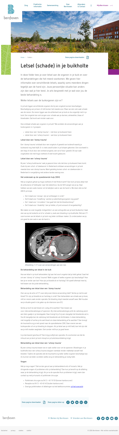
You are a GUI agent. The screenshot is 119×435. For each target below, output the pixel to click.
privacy (13, 430)
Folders (30, 57)
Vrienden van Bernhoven (82, 418)
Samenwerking (52, 5)
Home (22, 57)
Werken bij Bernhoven (59, 418)
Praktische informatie (37, 6)
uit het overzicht (77, 387)
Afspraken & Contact (81, 6)
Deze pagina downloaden (77, 57)
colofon (29, 430)
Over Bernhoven (68, 6)
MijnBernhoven (105, 5)
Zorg (26, 5)
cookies (21, 430)
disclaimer (4, 430)
